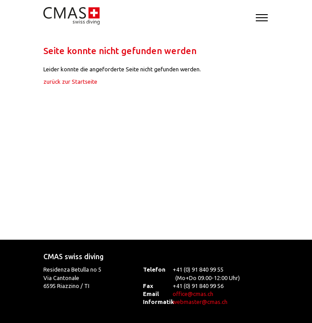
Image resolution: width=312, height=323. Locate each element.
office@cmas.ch (193, 294)
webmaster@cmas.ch (200, 302)
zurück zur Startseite (70, 81)
